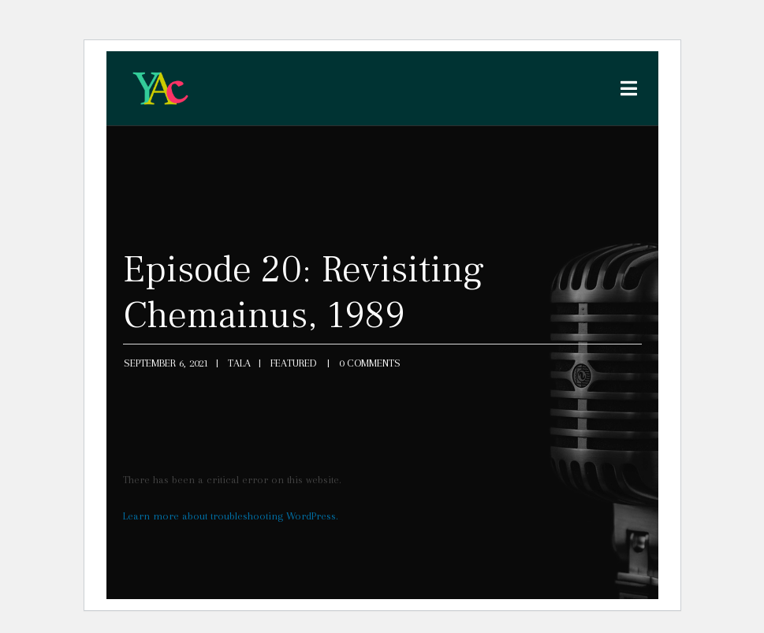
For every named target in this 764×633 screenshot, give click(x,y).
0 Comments (370, 363)
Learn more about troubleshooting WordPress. (230, 516)
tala (239, 363)
